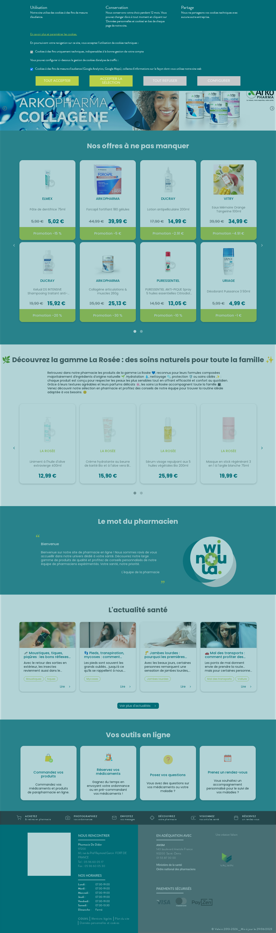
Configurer (219, 80)
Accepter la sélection (111, 80)
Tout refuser (165, 80)
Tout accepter (57, 80)
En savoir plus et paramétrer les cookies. (53, 34)
